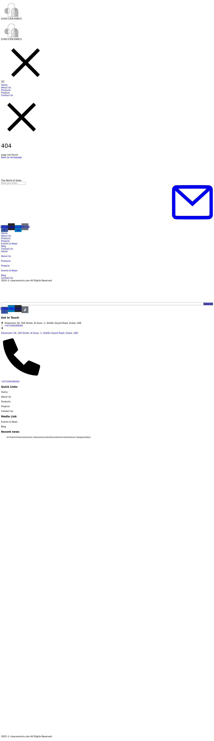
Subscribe (208, 304)
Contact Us (7, 249)
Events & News (9, 243)
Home (4, 233)
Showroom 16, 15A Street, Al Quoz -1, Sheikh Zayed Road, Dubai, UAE (39, 333)
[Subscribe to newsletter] (192, 202)
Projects (5, 241)
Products (6, 238)
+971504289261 (10, 381)
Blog (3, 246)
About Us (6, 236)
